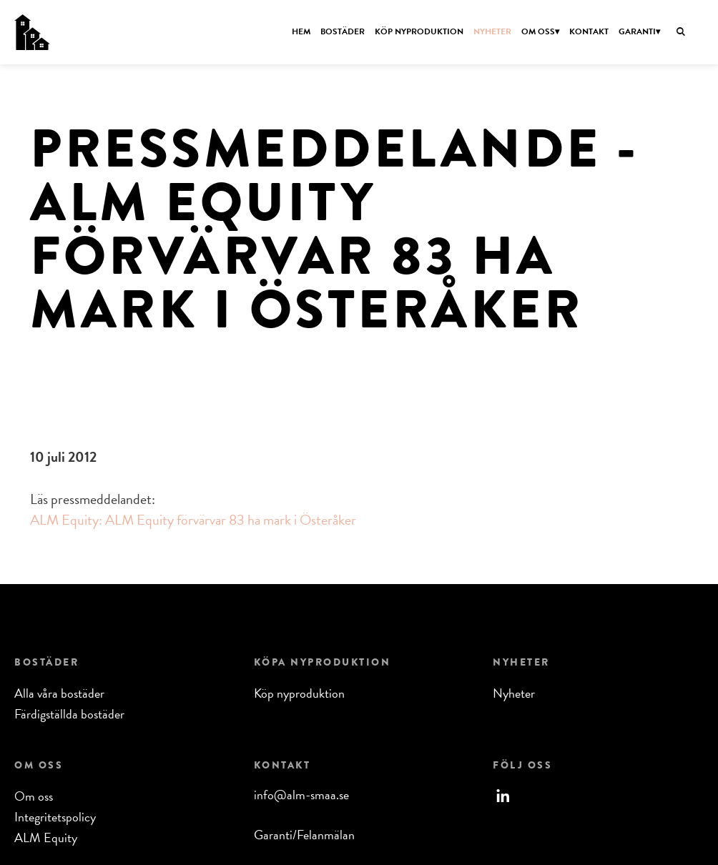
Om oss (538, 31)
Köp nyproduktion (419, 31)
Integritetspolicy (55, 816)
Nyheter (492, 31)
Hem (301, 31)
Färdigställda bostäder (69, 713)
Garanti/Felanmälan (304, 834)
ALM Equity (45, 837)
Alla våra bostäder (59, 693)
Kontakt (589, 31)
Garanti (637, 31)
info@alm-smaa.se (301, 794)
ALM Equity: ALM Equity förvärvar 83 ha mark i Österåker (193, 519)
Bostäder (342, 31)
